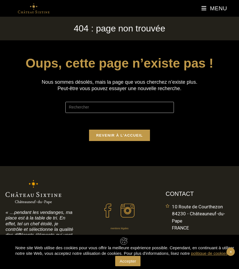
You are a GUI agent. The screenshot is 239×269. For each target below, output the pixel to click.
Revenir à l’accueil (119, 135)
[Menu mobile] (214, 8)
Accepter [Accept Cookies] (128, 261)
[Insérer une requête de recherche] (119, 107)
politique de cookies (209, 253)
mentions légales (119, 228)
